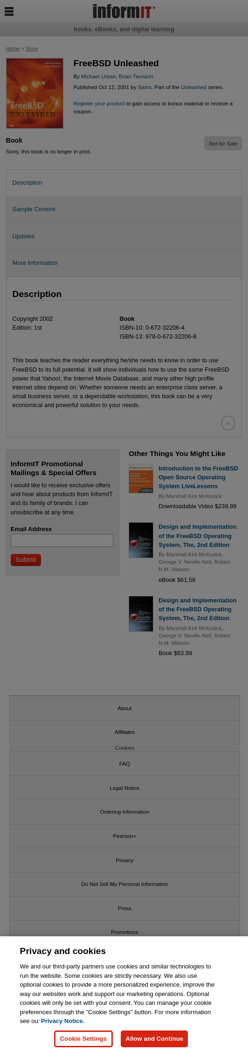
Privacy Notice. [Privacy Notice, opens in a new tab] (62, 1026)
